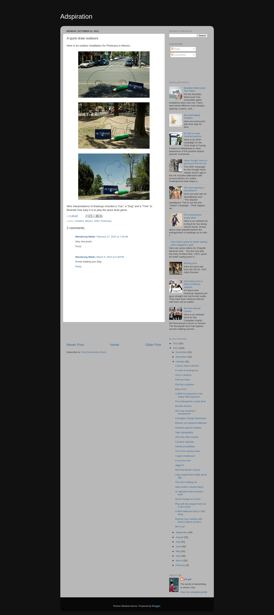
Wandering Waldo (85, 236)
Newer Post (75, 345)
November (182, 356)
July (178, 541)
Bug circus (180, 389)
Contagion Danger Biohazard (190, 418)
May (178, 551)
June (179, 546)
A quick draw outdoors (187, 365)
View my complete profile (193, 592)
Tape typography (184, 432)
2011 (176, 348)
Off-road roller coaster (186, 437)
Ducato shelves (183, 406)
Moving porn (190, 263)
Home (114, 345)
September (182, 532)
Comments (178, 54)
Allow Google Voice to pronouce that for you (195, 162)
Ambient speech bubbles (188, 427)
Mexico (89, 221)
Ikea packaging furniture (192, 116)
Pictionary (106, 221)
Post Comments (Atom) (93, 352)
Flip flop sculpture (184, 384)
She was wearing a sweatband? (194, 189)
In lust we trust (183, 460)
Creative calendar (184, 441)
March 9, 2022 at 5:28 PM (110, 257)
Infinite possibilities (185, 446)
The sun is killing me (186, 482)
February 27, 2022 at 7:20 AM (112, 236)
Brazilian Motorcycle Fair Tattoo (194, 89)
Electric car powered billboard (191, 423)
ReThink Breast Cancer (187, 469)
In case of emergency (186, 370)
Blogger (156, 606)
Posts (175, 49)
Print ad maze (182, 379)
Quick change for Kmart (187, 499)
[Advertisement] (114, 332)
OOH (97, 221)
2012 (176, 343)
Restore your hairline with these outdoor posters (188, 520)
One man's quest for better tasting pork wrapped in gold (189, 243)
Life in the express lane (187, 451)
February (181, 565)
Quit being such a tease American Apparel (193, 284)
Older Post (153, 345)
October (180, 361)
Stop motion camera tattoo (189, 487)
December (182, 352)
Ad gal (187, 579)
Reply (78, 246)
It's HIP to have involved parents (192, 135)
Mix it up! (180, 526)
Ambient (79, 221)
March (179, 560)
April (178, 556)
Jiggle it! (179, 465)
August (180, 537)
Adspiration (76, 16)
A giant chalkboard (185, 456)
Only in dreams (183, 375)
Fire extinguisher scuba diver (193, 216)
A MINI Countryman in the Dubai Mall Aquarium (189, 395)
